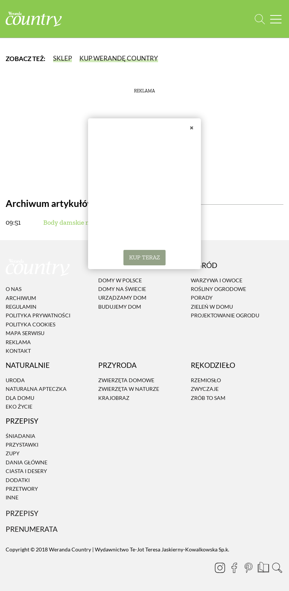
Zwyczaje (205, 389)
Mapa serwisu (25, 333)
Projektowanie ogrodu (225, 315)
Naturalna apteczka (36, 389)
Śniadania (20, 436)
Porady (202, 298)
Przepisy (22, 513)
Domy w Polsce (120, 280)
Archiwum (21, 298)
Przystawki (22, 444)
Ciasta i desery (26, 471)
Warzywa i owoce (216, 280)
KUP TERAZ (144, 257)
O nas (13, 289)
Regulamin (21, 306)
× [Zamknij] (191, 127)
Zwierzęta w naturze (128, 389)
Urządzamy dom (122, 298)
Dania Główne (26, 462)
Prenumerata (32, 529)
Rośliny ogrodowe (218, 289)
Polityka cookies (30, 324)
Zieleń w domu (212, 306)
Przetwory (22, 488)
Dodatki (18, 480)
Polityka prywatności (38, 315)
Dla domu (20, 398)
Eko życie (19, 406)
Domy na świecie (122, 289)
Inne (12, 498)
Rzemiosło (206, 380)
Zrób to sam (208, 398)
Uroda (15, 380)
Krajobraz (113, 398)
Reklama (18, 342)
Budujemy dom (119, 306)
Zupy (13, 453)
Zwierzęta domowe (126, 380)
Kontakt (18, 351)
